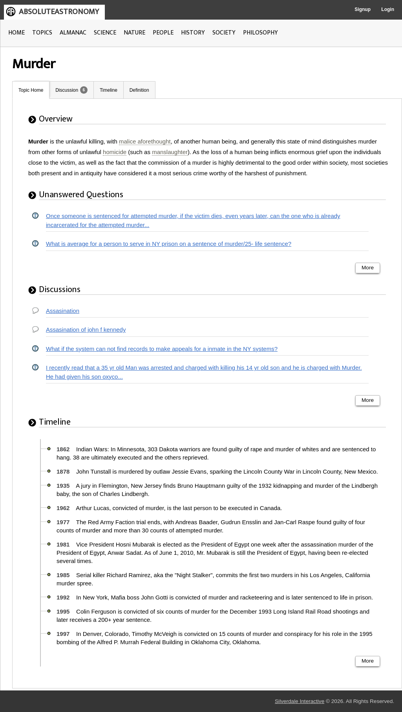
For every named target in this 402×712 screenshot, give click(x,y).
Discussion (66, 90)
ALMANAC (73, 32)
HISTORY (193, 32)
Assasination (62, 310)
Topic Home (30, 90)
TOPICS (42, 32)
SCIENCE (105, 32)
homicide (114, 152)
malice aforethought (145, 141)
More (368, 268)
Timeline (108, 90)
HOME (16, 32)
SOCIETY (224, 32)
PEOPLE (163, 32)
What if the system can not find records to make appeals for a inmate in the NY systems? (162, 348)
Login (387, 9)
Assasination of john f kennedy (86, 329)
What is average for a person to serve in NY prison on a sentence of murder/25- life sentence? (168, 243)
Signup (362, 9)
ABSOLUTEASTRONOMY (59, 11)
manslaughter (170, 152)
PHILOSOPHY (260, 32)
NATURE (134, 32)
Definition (139, 90)
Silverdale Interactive (299, 701)
